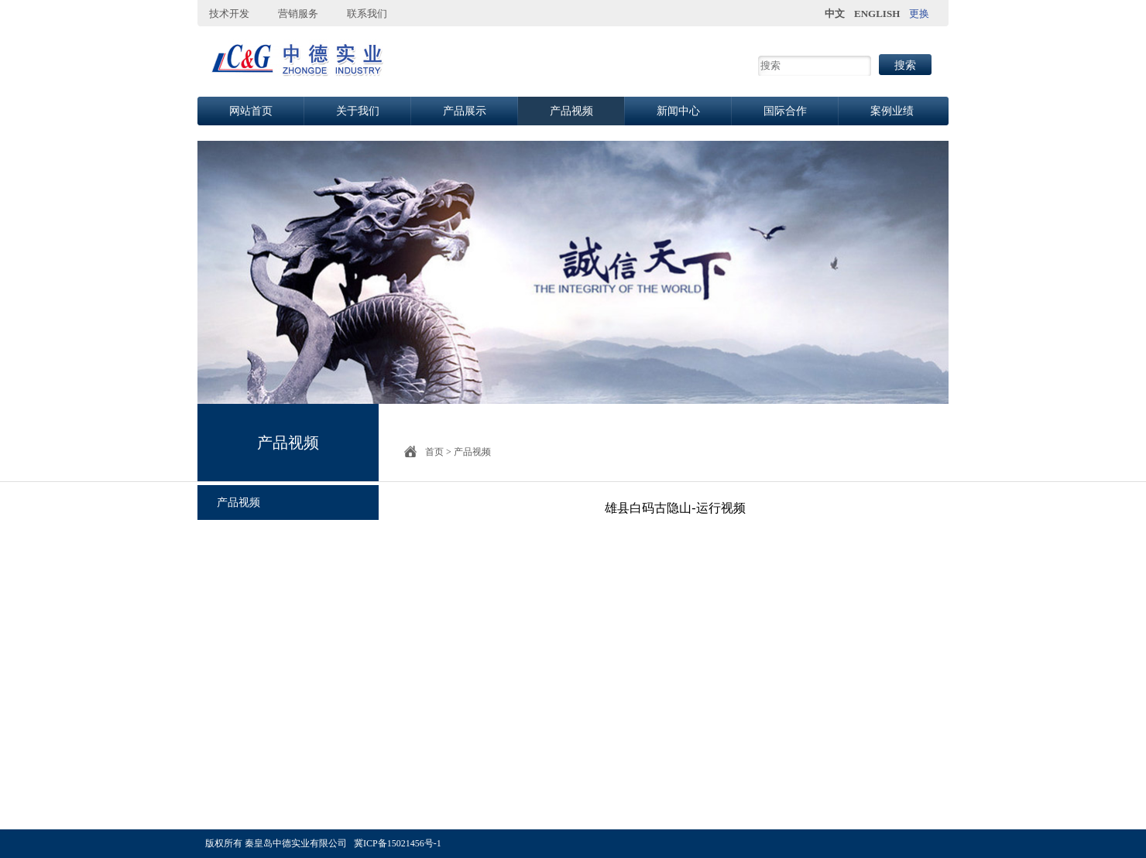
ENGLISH (877, 13)
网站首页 (251, 111)
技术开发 (229, 13)
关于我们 (357, 111)
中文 (835, 13)
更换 (919, 13)
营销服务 (298, 13)
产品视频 (571, 111)
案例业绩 (892, 111)
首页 (434, 451)
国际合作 (785, 111)
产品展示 (464, 111)
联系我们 (367, 13)
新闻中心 (678, 111)
